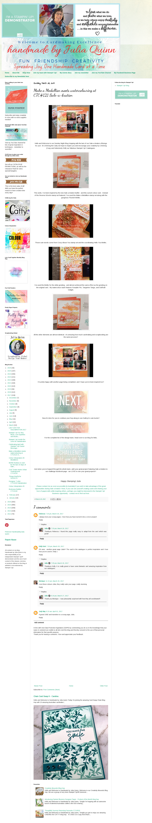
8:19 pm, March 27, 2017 (60, 596)
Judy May (42, 611)
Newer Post (38, 686)
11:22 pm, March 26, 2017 (55, 581)
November (13, 401)
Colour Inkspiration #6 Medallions (16, 459)
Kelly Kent (42, 546)
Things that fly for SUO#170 (15, 477)
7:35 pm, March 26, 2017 (60, 563)
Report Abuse (10, 540)
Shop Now (26, 73)
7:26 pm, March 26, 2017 (54, 514)
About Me (15, 73)
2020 (9, 386)
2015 (9, 505)
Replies (44, 524)
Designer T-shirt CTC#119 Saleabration (18, 482)
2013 (9, 511)
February (12, 495)
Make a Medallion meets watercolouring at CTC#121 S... (17, 453)
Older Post (104, 686)
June (11, 416)
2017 (9, 395)
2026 (9, 368)
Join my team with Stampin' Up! (45, 73)
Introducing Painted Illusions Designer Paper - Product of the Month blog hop (72, 799)
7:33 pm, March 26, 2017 (60, 528)
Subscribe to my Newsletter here (17, 76)
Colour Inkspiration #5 (16, 486)
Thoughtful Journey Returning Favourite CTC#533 (62, 810)
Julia (46, 528)
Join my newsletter (82, 73)
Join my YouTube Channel (101, 73)
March (11, 425)
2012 (9, 514)
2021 (9, 383)
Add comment (39, 622)
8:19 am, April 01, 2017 (54, 611)
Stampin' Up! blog (123, 85)
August (12, 410)
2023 (9, 377)
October (12, 404)
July (10, 413)
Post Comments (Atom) (51, 690)
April (11, 422)
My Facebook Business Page (124, 73)
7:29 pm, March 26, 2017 (55, 546)
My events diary (65, 73)
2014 (9, 508)
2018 (9, 392)
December (13, 398)
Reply (41, 520)
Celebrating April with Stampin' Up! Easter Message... (17, 446)
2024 (9, 374)
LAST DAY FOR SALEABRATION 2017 (17, 429)
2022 (9, 380)
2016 (9, 502)
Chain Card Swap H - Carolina (46, 696)
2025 (9, 371)
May (11, 419)
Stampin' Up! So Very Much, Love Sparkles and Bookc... (17, 434)
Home (7, 73)
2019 (9, 389)
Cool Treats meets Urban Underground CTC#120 (18, 471)
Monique (42, 581)
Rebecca (42, 514)
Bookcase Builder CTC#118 (15, 490)
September (13, 407)
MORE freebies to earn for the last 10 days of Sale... (17, 465)
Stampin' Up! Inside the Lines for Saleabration (17, 440)
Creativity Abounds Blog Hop (55, 788)
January (12, 498)
